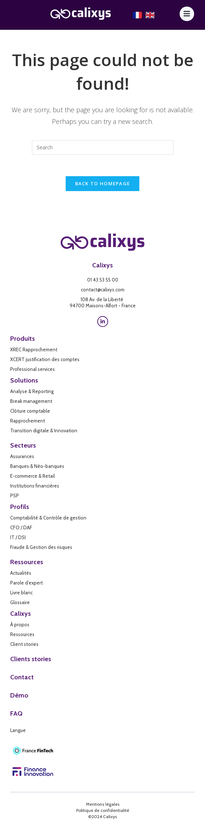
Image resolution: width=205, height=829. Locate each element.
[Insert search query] (102, 147)
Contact (22, 678)
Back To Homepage (102, 184)
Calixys (102, 266)
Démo (19, 696)
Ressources (26, 562)
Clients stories (30, 659)
